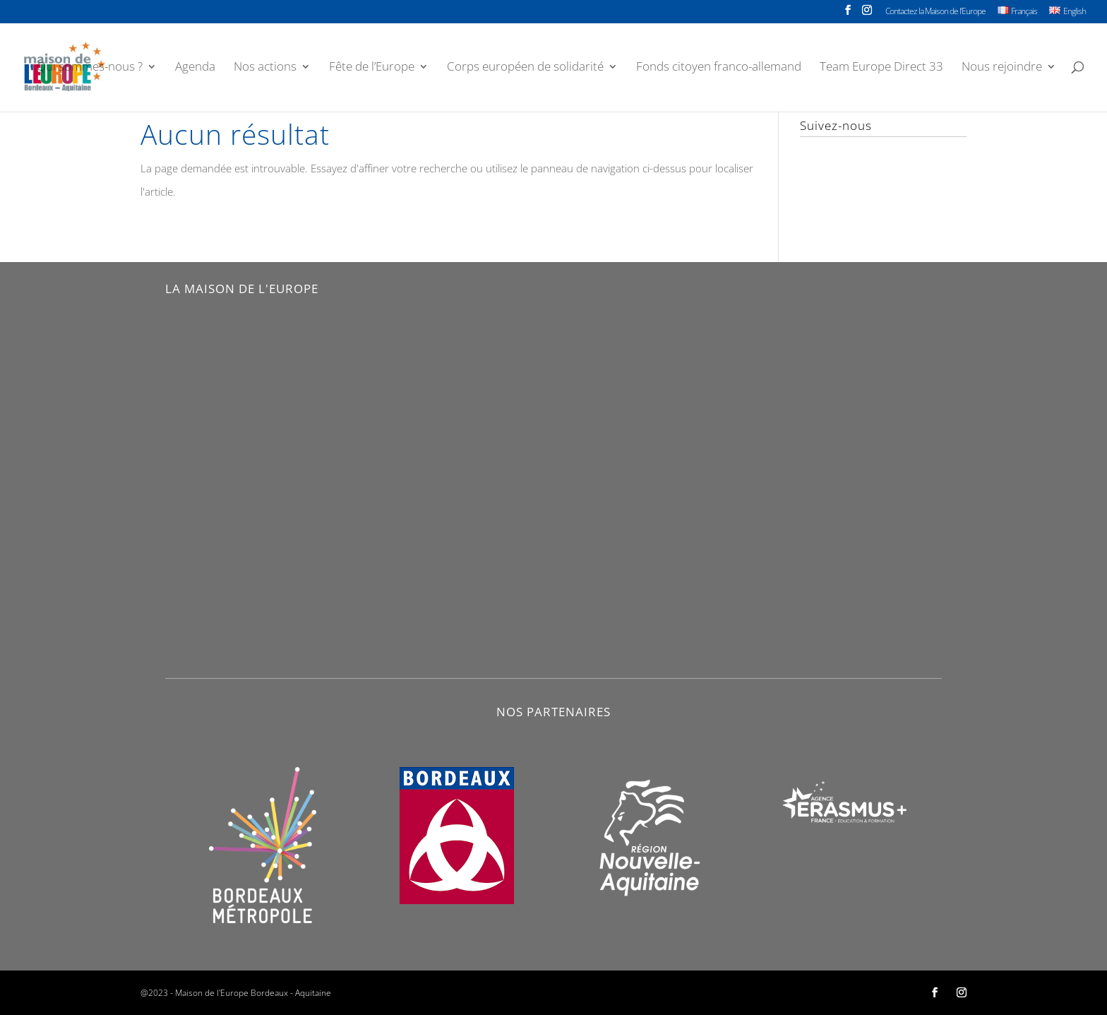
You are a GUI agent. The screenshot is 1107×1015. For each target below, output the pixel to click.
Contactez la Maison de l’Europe (935, 12)
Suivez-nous (836, 125)
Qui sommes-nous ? (90, 67)
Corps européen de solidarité (525, 67)
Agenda (195, 67)
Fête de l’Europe (371, 67)
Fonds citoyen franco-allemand (718, 67)
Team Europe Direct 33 (881, 67)
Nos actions (265, 67)
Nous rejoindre (1002, 67)
